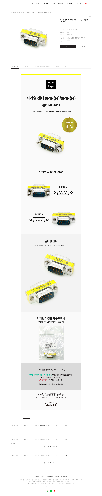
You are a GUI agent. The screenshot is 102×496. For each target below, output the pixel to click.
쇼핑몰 (86, 3)
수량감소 (73, 41)
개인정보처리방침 (49, 476)
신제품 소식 (69, 3)
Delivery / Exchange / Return (42, 66)
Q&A (66, 66)
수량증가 (71, 41)
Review (57, 66)
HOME (13, 12)
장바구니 (83, 46)
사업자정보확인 (64, 476)
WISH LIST (90, 16)
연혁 (53, 3)
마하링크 (46, 3)
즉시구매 (68, 46)
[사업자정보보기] (68, 481)
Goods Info (15, 66)
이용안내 (57, 476)
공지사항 (60, 3)
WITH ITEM (26, 66)
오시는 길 (78, 3)
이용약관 (42, 476)
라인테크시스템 (16, 5)
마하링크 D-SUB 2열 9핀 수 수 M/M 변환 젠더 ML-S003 (40, 12)
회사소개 (38, 3)
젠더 (23, 12)
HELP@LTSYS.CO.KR (39, 481)
